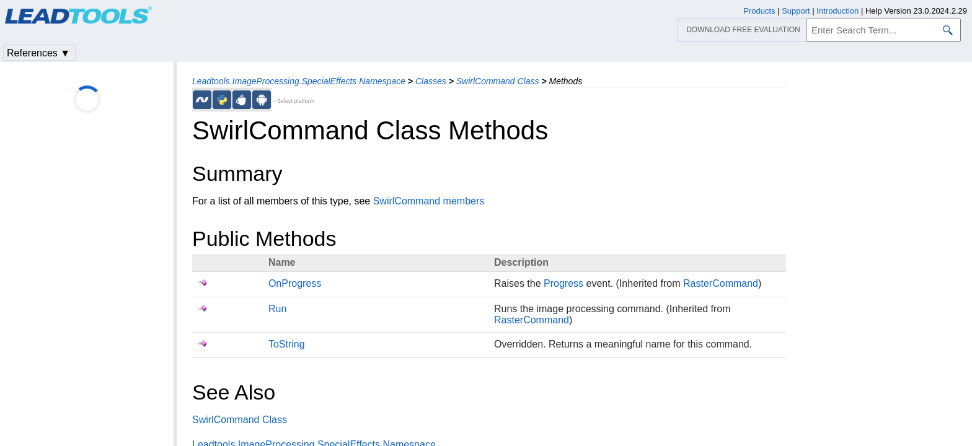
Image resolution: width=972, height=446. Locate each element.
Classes (430, 81)
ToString (286, 344)
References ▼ (38, 53)
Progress (563, 283)
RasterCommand (720, 283)
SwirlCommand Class (497, 81)
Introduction (837, 10)
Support (796, 10)
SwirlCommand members (429, 201)
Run (277, 309)
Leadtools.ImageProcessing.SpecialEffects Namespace (298, 81)
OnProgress (294, 283)
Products (759, 10)
